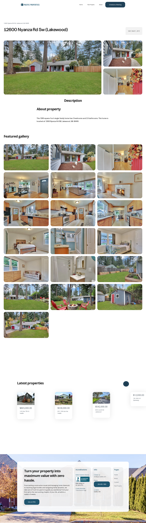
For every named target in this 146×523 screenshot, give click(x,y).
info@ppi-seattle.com (100, 480)
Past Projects (91, 4)
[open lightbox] (52, 70)
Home (81, 4)
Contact (116, 485)
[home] (30, 4)
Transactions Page (81, 493)
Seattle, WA (97, 495)
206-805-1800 (102, 487)
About (100, 4)
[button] (126, 392)
